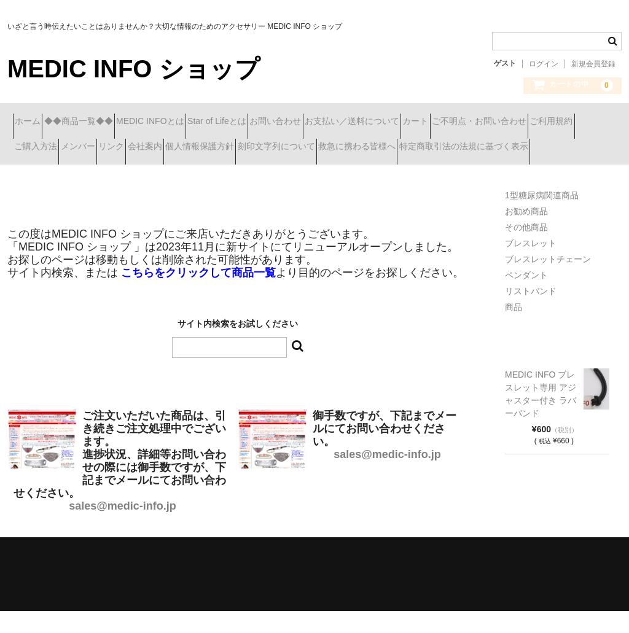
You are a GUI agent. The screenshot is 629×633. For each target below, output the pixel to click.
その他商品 (526, 249)
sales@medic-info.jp (122, 528)
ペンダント (526, 297)
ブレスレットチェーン (548, 281)
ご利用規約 (160, 148)
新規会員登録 (593, 64)
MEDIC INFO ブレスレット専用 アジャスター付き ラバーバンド (540, 416)
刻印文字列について (58, 174)
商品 (513, 329)
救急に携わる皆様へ (161, 174)
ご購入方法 (229, 148)
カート (552, 122)
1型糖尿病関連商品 (542, 217)
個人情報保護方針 (480, 148)
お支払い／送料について (466, 122)
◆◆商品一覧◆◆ (105, 122)
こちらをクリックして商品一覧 (198, 295)
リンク (348, 148)
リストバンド (531, 313)
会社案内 (403, 148)
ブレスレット (531, 265)
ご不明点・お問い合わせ (67, 148)
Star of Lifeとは (287, 122)
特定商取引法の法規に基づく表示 (289, 174)
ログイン (543, 64)
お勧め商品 (526, 233)
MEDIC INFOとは (199, 122)
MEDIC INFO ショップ (133, 68)
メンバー (293, 148)
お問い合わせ (368, 122)
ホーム (33, 122)
